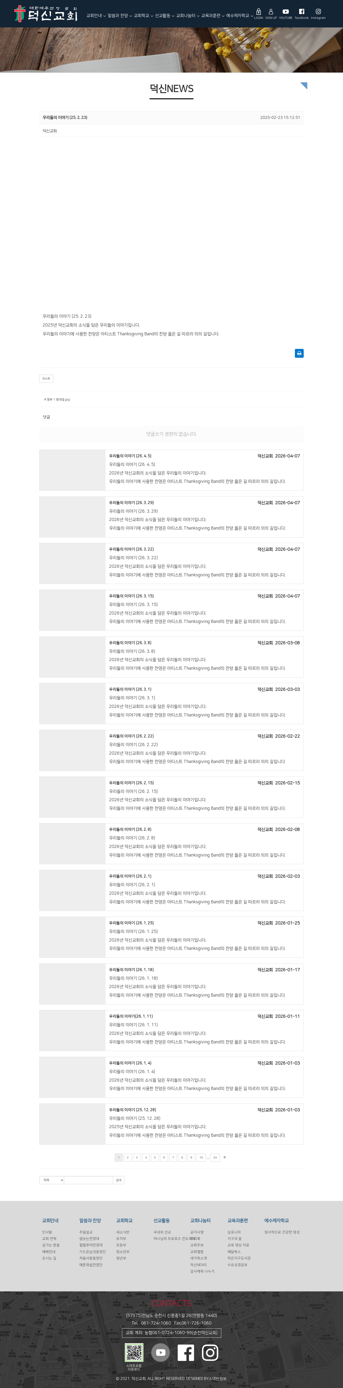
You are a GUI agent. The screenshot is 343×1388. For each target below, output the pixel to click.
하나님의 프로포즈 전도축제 (174, 1239)
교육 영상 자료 (238, 1245)
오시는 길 (49, 1258)
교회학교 (141, 15)
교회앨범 (197, 1252)
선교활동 (163, 15)
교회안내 (94, 15)
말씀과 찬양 (118, 15)
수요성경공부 (237, 1265)
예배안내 (48, 1252)
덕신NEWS (198, 1265)
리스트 (46, 378)
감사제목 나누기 (202, 1271)
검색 (118, 1180)
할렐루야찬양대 (91, 1245)
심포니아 (234, 1232)
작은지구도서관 (239, 1258)
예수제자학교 (237, 15)
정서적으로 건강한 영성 (282, 1232)
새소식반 (123, 1232)
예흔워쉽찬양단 (91, 1265)
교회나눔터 (186, 15)
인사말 (47, 1232)
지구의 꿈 (234, 1239)
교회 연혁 (49, 1239)
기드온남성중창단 (92, 1252)
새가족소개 (198, 1258)
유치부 (121, 1239)
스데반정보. (218, 1379)
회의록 (195, 1239)
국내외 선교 (162, 1232)
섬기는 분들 (51, 1245)
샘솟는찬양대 (89, 1239)
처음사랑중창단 (91, 1258)
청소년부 (123, 1252)
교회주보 (197, 1245)
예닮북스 (234, 1252)
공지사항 (197, 1232)
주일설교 (86, 1232)
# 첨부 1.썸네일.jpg (57, 399)
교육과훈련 (211, 15)
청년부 (121, 1258)
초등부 (121, 1245)
